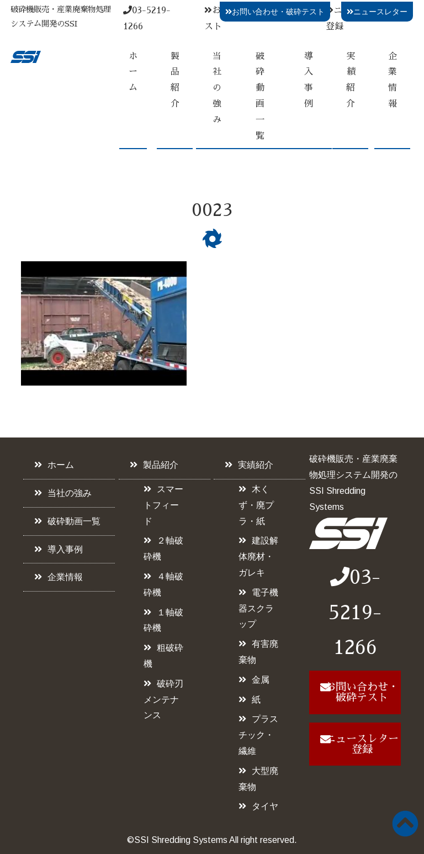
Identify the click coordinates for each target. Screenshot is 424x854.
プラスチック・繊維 (258, 735)
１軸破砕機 (163, 620)
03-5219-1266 (354, 612)
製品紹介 (175, 80)
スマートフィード (163, 505)
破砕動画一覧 (260, 96)
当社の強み (217, 88)
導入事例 (308, 80)
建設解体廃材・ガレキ (258, 556)
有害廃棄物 (258, 652)
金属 (260, 679)
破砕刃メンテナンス (163, 699)
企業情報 (392, 80)
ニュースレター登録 (362, 744)
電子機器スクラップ (258, 608)
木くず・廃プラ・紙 (256, 505)
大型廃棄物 (258, 779)
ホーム (133, 72)
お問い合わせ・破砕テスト (275, 11)
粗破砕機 (163, 655)
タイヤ (265, 806)
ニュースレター (377, 11)
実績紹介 (350, 80)
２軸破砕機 (163, 548)
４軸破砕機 (163, 584)
